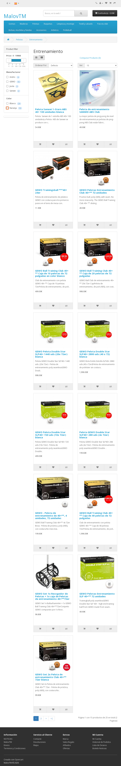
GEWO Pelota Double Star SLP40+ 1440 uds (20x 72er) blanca (51, 354)
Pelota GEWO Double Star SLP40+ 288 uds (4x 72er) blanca (94, 435)
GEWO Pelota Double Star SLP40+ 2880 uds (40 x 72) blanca (94, 354)
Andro (13, 77)
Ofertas (66, 748)
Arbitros (54, 30)
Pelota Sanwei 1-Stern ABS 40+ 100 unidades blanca (51, 110)
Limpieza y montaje (65, 23)
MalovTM (15, 16)
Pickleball (67, 30)
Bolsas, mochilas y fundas (20, 30)
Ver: (81, 65)
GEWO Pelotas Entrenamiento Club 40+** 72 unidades (97, 191)
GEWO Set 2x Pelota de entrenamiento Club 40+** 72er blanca (50, 677)
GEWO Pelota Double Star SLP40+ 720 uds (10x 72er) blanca (50, 435)
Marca (65, 739)
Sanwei (13, 91)
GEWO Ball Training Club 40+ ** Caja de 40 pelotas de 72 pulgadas (96, 515)
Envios (6, 745)
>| (52, 718)
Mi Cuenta (96, 739)
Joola (12, 86)
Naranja (14, 108)
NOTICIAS (8, 739)
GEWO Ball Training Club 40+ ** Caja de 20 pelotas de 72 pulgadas (96, 273)
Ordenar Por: (41, 65)
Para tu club (102, 23)
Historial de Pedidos (101, 742)
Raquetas (48, 23)
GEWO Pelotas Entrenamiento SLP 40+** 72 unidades (97, 595)
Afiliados (67, 745)
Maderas (24, 23)
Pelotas (35, 23)
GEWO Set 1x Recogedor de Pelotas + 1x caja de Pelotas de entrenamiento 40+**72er (52, 596)
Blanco (13, 103)
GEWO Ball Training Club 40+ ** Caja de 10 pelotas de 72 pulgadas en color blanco (51, 273)
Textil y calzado (86, 23)
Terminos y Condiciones (14, 748)
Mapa (35, 745)
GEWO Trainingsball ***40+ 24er (51, 191)
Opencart (19, 759)
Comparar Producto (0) (90, 58)
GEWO (13, 81)
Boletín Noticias (99, 748)
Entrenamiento (36, 39)
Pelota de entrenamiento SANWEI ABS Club (94, 110)
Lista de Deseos (99, 745)
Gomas (12, 23)
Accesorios (41, 30)
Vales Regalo (68, 742)
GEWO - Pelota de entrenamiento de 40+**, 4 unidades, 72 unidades (51, 515)
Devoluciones (39, 742)
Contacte (37, 739)
